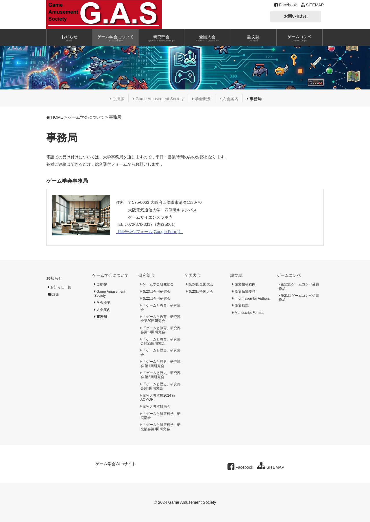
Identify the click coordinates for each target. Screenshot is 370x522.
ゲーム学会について (86, 117)
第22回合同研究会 (155, 298)
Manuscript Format (247, 313)
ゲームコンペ (289, 275)
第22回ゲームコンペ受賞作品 (299, 286)
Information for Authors (251, 298)
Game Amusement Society (158, 98)
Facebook (285, 5)
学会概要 (201, 98)
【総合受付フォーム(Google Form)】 (149, 231)
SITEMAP (312, 5)
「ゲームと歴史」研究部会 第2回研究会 (160, 375)
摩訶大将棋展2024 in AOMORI (157, 397)
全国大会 (192, 275)
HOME (57, 117)
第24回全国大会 (199, 284)
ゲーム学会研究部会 (157, 284)
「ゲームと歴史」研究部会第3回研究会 (160, 386)
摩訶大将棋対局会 (155, 406)
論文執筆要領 (243, 292)
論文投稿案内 (243, 284)
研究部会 (146, 275)
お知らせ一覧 (59, 287)
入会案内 (229, 98)
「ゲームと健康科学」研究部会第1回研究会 (160, 427)
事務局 (254, 98)
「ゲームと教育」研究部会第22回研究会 (160, 341)
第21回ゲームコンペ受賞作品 (299, 298)
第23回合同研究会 (155, 292)
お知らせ (54, 278)
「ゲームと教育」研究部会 (160, 307)
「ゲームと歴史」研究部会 (160, 352)
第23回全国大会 (199, 292)
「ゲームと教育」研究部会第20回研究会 (160, 319)
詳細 (53, 294)
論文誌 (236, 275)
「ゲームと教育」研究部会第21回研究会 (160, 330)
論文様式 (240, 305)
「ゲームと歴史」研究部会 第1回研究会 (160, 364)
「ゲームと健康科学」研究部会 (160, 416)
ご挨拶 (117, 98)
